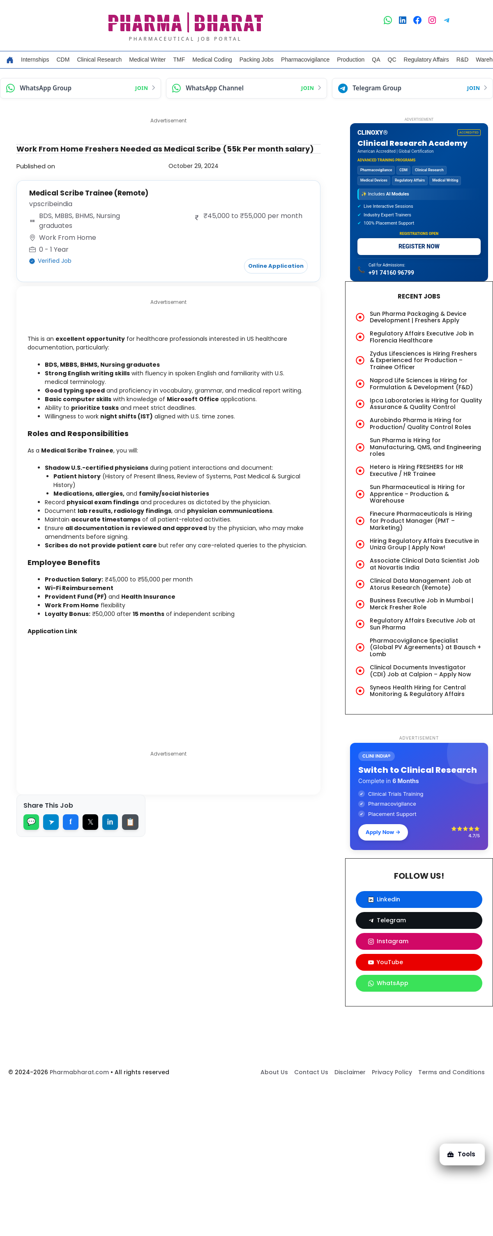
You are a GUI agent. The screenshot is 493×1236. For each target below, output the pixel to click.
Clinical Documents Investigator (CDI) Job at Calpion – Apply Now (420, 670)
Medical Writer (147, 59)
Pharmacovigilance (305, 59)
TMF (179, 59)
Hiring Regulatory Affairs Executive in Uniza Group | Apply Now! (424, 544)
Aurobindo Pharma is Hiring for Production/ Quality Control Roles (420, 423)
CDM (62, 59)
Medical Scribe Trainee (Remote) (92, 193)
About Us (274, 1072)
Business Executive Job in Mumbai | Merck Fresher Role (421, 603)
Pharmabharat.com (79, 1072)
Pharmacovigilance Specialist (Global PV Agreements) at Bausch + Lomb (425, 647)
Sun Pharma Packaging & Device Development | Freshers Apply (418, 317)
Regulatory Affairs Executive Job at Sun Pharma (422, 624)
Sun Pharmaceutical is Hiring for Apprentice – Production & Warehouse (417, 494)
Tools (458, 1148)
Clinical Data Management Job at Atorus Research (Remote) (420, 584)
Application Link (59, 670)
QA (376, 59)
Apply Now (383, 832)
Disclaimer (350, 1072)
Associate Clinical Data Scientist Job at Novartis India (424, 564)
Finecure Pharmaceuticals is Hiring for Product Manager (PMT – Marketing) (421, 521)
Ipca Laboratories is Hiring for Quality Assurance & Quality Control (426, 403)
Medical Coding (212, 59)
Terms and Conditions (451, 1072)
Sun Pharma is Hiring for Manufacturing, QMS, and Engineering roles (425, 447)
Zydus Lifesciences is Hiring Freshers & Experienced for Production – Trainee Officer (423, 360)
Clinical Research (99, 59)
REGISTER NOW (419, 246)
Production (350, 59)
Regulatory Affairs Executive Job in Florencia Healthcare (422, 337)
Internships (35, 59)
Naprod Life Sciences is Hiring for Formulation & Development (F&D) (421, 383)
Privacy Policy (392, 1072)
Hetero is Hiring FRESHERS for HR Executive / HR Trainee (416, 470)
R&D (462, 59)
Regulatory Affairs (426, 59)
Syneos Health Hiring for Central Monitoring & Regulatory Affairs (418, 690)
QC (392, 59)
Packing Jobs (257, 59)
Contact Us (311, 1072)
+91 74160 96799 (391, 272)
